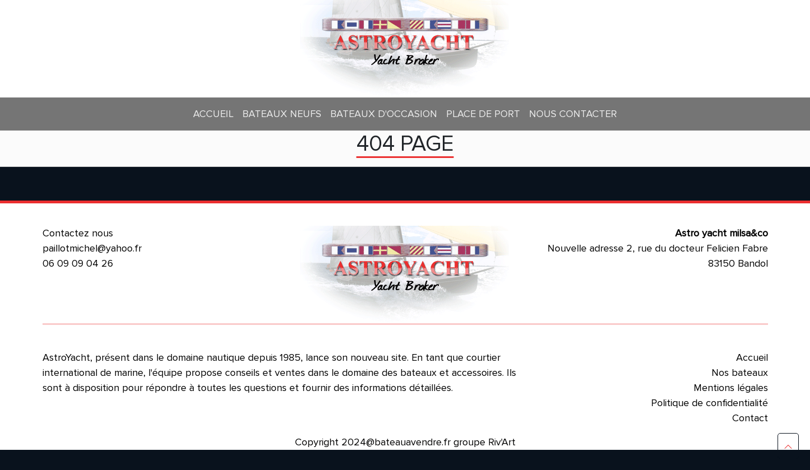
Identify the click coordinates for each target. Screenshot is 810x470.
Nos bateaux (739, 372)
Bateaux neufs (281, 114)
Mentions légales (731, 387)
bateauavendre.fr (412, 442)
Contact (750, 418)
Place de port (483, 114)
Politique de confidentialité (709, 403)
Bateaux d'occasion (383, 114)
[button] (788, 446)
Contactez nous (78, 233)
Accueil (213, 114)
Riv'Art (502, 442)
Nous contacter (573, 114)
